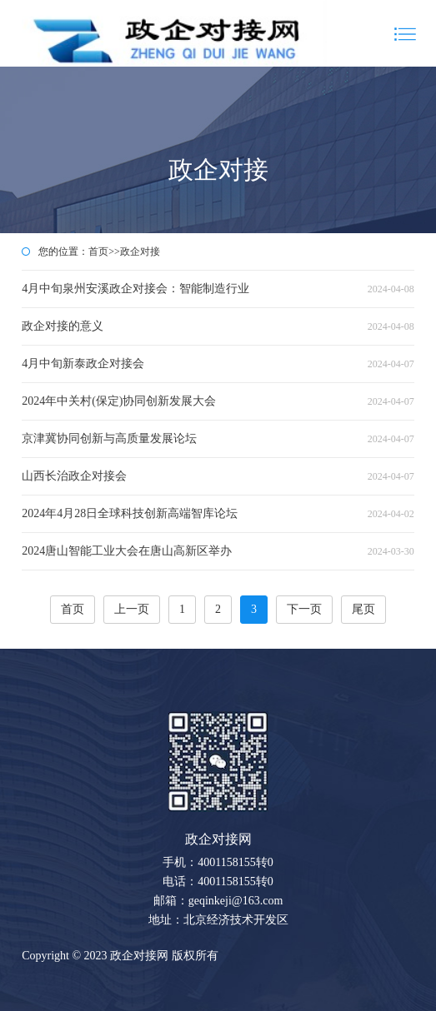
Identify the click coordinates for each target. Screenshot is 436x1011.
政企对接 (140, 251)
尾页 (363, 609)
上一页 (131, 609)
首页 (98, 251)
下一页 (304, 609)
